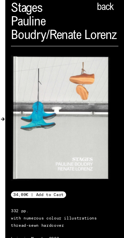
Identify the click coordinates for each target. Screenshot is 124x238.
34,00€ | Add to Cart (38, 194)
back (105, 8)
